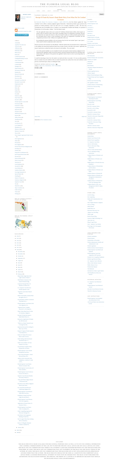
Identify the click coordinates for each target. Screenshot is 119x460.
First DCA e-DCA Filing (93, 108)
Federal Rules (91, 136)
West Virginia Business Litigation (95, 202)
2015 (18, 238)
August (19, 260)
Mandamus (17, 127)
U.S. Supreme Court (92, 21)
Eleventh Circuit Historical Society (95, 289)
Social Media (18, 168)
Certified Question (19, 56)
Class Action (18, 60)
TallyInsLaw (90, 61)
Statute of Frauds (19, 178)
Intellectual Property (19, 113)
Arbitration (17, 48)
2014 (18, 240)
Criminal (17, 64)
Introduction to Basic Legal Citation (96, 270)
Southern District (19, 170)
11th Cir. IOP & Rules (92, 144)
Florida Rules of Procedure (94, 240)
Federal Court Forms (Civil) (94, 138)
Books (16, 54)
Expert (16, 90)
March (19, 271)
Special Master (18, 174)
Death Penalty (18, 68)
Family (16, 92)
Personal (17, 142)
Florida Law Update (92, 59)
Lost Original (18, 125)
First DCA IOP (91, 104)
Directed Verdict (18, 74)
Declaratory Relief (19, 70)
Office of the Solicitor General (94, 263)
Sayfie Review (91, 88)
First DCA (17, 99)
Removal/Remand (19, 158)
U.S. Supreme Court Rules (93, 142)
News (16, 133)
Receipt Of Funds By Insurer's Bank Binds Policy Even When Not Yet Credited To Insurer (61, 18)
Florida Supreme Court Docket (94, 45)
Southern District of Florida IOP (95, 173)
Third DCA (17, 185)
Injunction (17, 109)
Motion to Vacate (19, 131)
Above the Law (91, 220)
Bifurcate (17, 52)
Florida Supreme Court (20, 101)
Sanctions (17, 162)
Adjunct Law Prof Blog (93, 212)
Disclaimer (17, 76)
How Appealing (91, 197)
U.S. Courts (90, 41)
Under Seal (17, 189)
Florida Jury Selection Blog (94, 86)
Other (16, 140)
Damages (17, 66)
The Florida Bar (91, 55)
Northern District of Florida (94, 39)
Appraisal (17, 46)
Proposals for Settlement (20, 152)
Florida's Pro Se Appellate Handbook (96, 257)
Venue (16, 191)
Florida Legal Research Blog (94, 259)
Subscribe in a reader (19, 28)
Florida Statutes (91, 238)
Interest (16, 115)
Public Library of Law (93, 265)
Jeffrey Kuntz (27, 14)
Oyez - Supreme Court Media (94, 224)
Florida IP (90, 63)
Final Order (17, 97)
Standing (17, 176)
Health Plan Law (91, 208)
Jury (16, 121)
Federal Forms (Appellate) (93, 140)
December (20, 251)
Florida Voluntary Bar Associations (95, 57)
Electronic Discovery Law (93, 210)
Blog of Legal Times (92, 222)
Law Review (18, 123)
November (20, 253)
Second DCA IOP (91, 110)
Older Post (84, 116)
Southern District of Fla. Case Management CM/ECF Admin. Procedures (95, 186)
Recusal (16, 156)
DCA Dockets (91, 47)
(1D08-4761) (52, 22)
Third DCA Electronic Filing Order (95, 116)
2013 (18, 243)
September (20, 258)
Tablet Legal (90, 214)
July (19, 262)
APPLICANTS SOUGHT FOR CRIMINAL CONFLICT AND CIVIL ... (25, 360)
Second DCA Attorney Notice (94, 112)
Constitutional (18, 62)
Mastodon (59, 9)
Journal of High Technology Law (95, 218)
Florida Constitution (92, 236)
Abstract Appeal (91, 73)
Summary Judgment (19, 180)
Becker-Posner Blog (92, 216)
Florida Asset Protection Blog (94, 80)
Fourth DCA (17, 105)
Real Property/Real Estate (20, 154)
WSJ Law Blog (91, 204)
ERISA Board (91, 206)
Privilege (17, 148)
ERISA (16, 86)
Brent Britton (90, 65)
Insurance (17, 111)
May (19, 267)
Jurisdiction (17, 119)
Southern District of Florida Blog (95, 84)
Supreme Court (18, 181)
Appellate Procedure (19, 44)
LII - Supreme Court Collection (95, 261)
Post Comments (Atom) (46, 119)
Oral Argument (18, 138)
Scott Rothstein (18, 164)
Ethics (16, 88)
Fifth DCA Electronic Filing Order (95, 127)
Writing (16, 193)
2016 (18, 236)
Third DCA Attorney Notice (94, 114)
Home (60, 116)
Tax (15, 183)
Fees (16, 93)
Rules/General (18, 160)
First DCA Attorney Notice (94, 106)
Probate (16, 150)
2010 (18, 249)
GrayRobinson (18, 107)
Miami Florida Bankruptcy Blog (95, 75)
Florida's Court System (93, 43)
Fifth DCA (17, 95)
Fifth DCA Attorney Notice (94, 125)
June (19, 265)
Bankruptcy (17, 50)
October (20, 256)
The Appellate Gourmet (93, 82)
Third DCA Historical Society (94, 291)
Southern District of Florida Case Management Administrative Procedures (95, 177)
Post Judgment (18, 144)
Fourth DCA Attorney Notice (94, 120)
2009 (18, 430)
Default (16, 72)
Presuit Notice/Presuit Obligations (22, 146)
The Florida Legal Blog (59, 4)
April (19, 269)
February (20, 274)
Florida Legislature (92, 246)
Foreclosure (17, 103)
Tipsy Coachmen (18, 187)
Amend (16, 42)
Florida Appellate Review (93, 71)
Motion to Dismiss (19, 129)
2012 (18, 245)
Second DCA (18, 166)
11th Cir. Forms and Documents (95, 149)
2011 (18, 247)
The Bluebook (91, 268)
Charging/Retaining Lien (20, 58)
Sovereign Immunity (19, 172)
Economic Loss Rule (19, 80)
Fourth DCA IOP (91, 118)
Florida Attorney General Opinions (95, 247)
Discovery (17, 78)
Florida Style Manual (92, 266)
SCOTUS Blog (91, 195)
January (20, 427)
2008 (18, 432)
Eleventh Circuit (18, 82)
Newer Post (37, 116)
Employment (18, 84)
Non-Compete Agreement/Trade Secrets (24, 135)
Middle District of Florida (93, 37)
